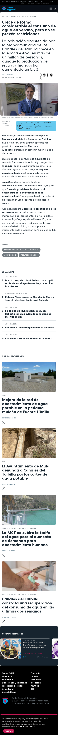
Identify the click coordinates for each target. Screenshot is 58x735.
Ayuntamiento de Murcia (16, 293)
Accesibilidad (9, 692)
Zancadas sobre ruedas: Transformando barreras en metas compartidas (34, 645)
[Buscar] (54, 8)
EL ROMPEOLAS (29, 640)
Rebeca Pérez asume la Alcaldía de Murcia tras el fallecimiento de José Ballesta (29, 298)
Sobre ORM (8, 673)
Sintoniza (7, 676)
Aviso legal (7, 689)
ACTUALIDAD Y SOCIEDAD (33, 653)
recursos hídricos (29, 255)
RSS (32, 689)
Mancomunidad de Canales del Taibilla (19, 17)
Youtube (35, 685)
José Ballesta (11, 277)
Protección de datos (12, 685)
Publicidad (7, 679)
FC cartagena (45, 2)
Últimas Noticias (31, 2)
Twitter (34, 676)
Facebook (36, 679)
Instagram (36, 682)
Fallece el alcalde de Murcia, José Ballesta (29, 338)
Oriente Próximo (23, 2)
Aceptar (9, 731)
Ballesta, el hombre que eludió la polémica (29, 327)
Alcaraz (52, 1)
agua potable (10, 255)
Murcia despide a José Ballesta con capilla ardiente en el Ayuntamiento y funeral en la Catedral (29, 283)
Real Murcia (37, 2)
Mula (4, 395)
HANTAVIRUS (15, 1)
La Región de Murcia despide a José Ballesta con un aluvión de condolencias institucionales (28, 313)
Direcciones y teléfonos (14, 682)
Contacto (35, 673)
